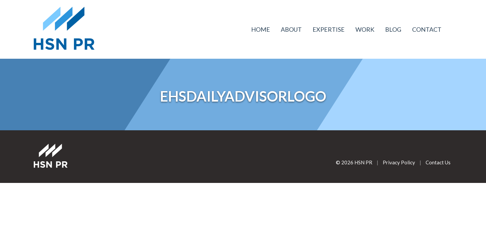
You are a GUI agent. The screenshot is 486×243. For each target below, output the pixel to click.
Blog (393, 29)
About (291, 29)
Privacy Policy (399, 162)
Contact (426, 29)
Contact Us (438, 162)
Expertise (329, 29)
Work (364, 29)
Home (260, 29)
